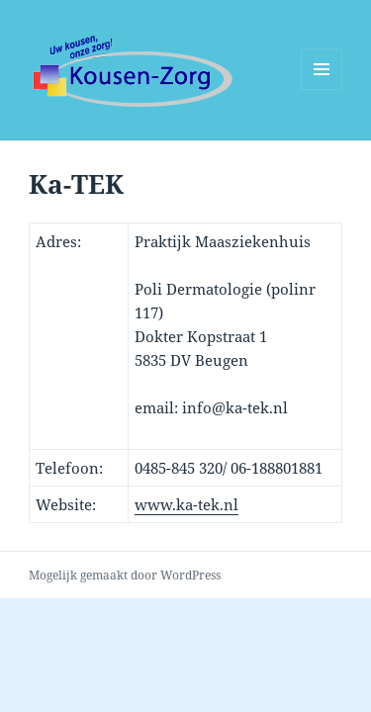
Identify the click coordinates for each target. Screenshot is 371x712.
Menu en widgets (322, 89)
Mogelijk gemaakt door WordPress (125, 575)
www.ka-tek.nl (186, 504)
